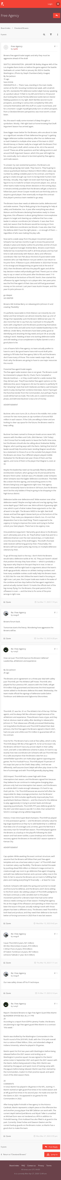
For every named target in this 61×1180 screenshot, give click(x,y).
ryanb (15, 49)
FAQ (23, 1165)
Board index (5, 28)
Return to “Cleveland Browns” (13, 1154)
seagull (16, 615)
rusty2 (15, 651)
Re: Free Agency (18, 612)
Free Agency (10, 15)
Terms (49, 1165)
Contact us (31, 1165)
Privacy (41, 1165)
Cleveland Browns (21, 28)
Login (50, 4)
